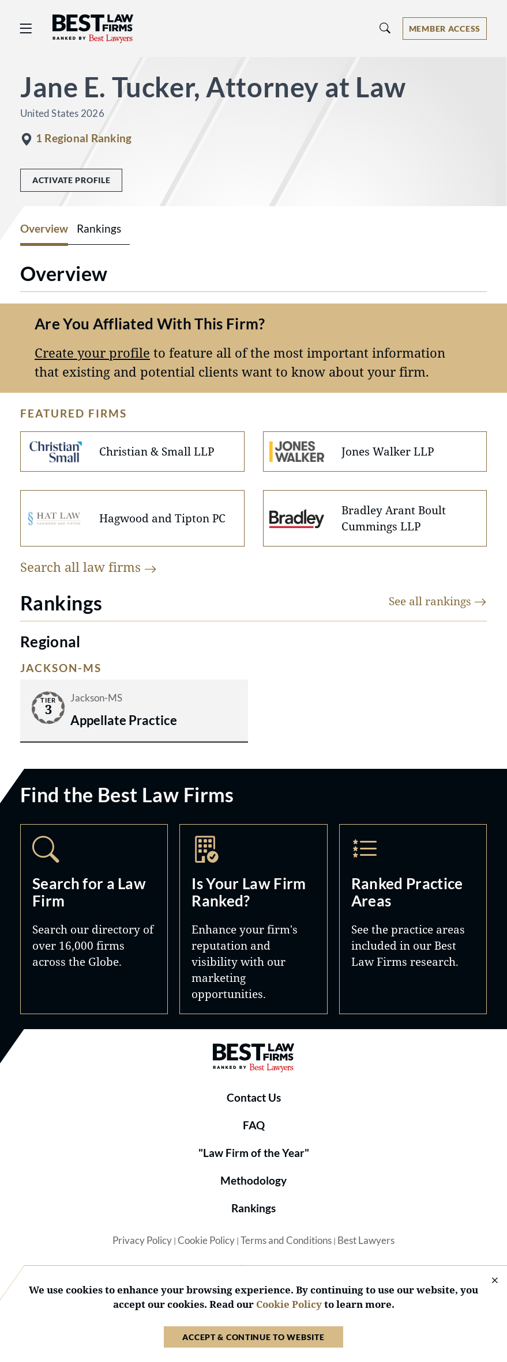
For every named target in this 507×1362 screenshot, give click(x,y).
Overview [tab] (44, 228)
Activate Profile (71, 180)
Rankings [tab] (99, 228)
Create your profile (92, 352)
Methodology (253, 1180)
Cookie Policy (206, 1240)
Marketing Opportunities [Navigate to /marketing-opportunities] (253, 919)
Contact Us (254, 1097)
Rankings (253, 1208)
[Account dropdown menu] (445, 28)
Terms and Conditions (286, 1240)
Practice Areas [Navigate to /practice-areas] (413, 919)
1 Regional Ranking (84, 138)
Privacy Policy (142, 1240)
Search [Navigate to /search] (94, 919)
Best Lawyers (366, 1240)
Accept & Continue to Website (253, 1337)
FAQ (254, 1125)
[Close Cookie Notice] (487, 1281)
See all (438, 601)
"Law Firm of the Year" (253, 1153)
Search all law (88, 567)
